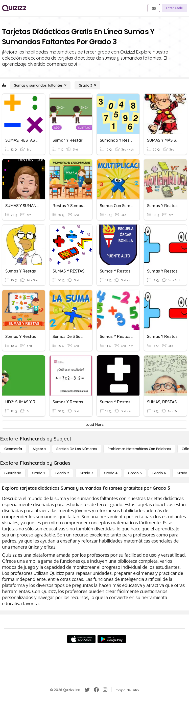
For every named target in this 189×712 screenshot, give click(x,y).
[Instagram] (105, 690)
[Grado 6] (159, 473)
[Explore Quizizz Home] (14, 8)
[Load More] (94, 425)
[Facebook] (96, 690)
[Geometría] (13, 449)
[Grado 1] (38, 473)
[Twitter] (87, 690)
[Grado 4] (111, 473)
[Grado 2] (62, 473)
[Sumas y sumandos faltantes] (40, 85)
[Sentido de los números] (76, 449)
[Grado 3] (87, 85)
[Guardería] (13, 473)
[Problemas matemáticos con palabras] (139, 449)
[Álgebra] (39, 449)
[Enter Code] (174, 8)
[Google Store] (112, 639)
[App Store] (81, 639)
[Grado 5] (135, 473)
